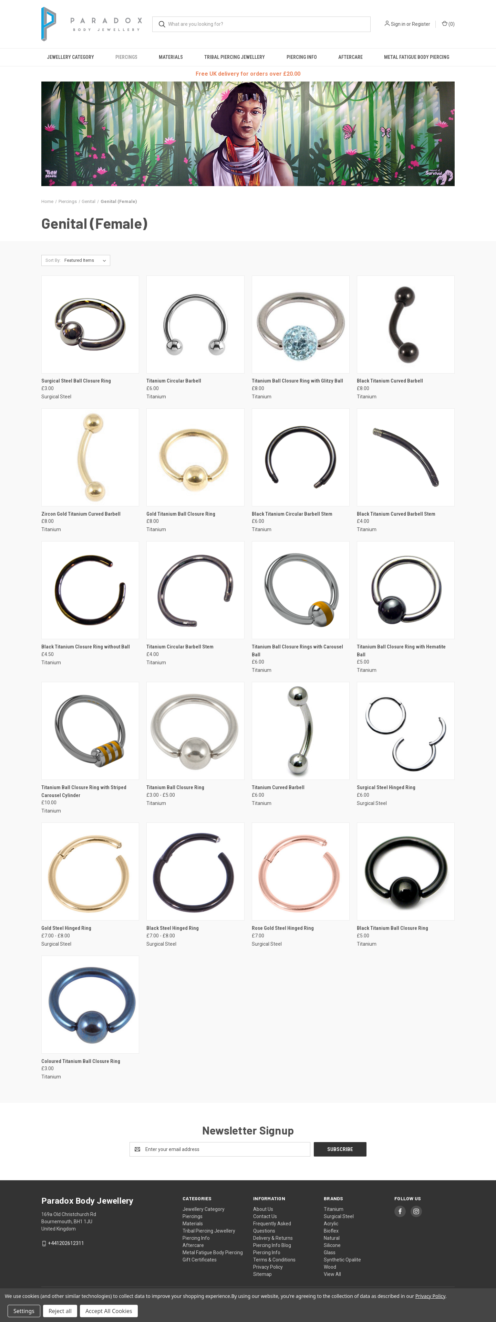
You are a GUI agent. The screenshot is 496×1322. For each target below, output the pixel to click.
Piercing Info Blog (272, 1245)
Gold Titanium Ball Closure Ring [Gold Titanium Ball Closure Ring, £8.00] (180, 514)
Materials (171, 57)
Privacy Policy (268, 1267)
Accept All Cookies (108, 1311)
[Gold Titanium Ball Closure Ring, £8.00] (195, 457)
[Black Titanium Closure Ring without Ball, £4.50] (90, 590)
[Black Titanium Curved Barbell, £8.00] (405, 324)
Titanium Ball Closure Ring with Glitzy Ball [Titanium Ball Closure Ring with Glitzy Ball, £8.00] (297, 381)
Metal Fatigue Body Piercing (416, 57)
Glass (329, 1252)
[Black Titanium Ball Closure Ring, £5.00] (405, 871)
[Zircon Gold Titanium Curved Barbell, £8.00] (90, 457)
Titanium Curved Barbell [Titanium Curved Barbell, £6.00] (278, 787)
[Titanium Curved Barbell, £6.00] (300, 730)
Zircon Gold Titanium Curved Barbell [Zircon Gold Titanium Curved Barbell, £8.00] (81, 514)
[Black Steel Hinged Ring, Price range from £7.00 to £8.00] (195, 871)
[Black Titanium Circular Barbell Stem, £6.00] (300, 457)
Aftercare (350, 57)
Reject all (60, 1311)
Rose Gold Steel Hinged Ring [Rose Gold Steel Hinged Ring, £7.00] (283, 928)
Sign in (398, 24)
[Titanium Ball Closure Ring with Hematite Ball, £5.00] (405, 590)
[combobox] (261, 24)
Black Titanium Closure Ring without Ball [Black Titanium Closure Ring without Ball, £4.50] (85, 647)
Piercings (126, 57)
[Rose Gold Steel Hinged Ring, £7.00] (300, 871)
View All (332, 1274)
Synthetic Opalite (342, 1259)
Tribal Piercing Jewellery (234, 57)
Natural (332, 1238)
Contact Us (265, 1216)
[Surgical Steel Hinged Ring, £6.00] (405, 730)
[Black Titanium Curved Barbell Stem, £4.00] (405, 457)
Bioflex (331, 1231)
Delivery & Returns (273, 1238)
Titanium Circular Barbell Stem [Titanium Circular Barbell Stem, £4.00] (180, 647)
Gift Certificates (200, 1259)
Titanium (333, 1209)
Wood (330, 1267)
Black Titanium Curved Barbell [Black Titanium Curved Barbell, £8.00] (390, 381)
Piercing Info (302, 57)
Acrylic (331, 1223)
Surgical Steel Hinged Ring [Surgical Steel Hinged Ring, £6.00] (386, 787)
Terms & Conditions (274, 1259)
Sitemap (262, 1274)
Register (421, 24)
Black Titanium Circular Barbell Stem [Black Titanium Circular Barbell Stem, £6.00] (292, 514)
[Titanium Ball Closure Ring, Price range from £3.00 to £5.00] (195, 730)
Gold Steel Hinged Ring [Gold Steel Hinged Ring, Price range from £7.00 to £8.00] (66, 928)
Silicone (332, 1245)
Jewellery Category (70, 57)
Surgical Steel (339, 1216)
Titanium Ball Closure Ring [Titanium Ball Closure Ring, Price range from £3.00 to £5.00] (175, 787)
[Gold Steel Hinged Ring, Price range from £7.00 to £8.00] (90, 871)
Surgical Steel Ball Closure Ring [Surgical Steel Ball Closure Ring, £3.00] (76, 381)
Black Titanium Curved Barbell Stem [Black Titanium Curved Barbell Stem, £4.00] (396, 514)
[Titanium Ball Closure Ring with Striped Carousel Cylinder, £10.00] (90, 730)
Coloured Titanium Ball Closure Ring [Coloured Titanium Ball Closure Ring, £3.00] (80, 1061)
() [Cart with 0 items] (448, 24)
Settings (23, 1311)
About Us (263, 1209)
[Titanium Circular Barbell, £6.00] (195, 324)
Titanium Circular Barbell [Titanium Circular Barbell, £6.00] (173, 381)
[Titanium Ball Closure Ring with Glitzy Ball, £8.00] (300, 324)
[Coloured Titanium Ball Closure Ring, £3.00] (90, 1004)
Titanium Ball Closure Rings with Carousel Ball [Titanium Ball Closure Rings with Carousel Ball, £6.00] (297, 651)
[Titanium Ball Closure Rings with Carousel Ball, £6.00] (300, 590)
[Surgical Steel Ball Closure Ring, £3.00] (90, 324)
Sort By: (53, 260)
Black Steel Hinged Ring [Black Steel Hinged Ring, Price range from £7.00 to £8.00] (172, 928)
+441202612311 (66, 1243)
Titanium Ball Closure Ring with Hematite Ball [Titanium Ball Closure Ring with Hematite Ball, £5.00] (401, 651)
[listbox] (86, 260)
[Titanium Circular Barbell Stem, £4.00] (195, 590)
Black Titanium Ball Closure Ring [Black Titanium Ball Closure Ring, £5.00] (392, 928)
